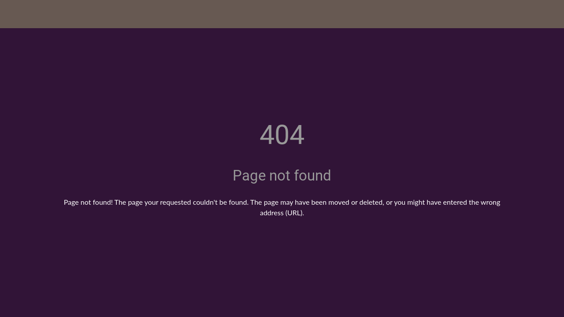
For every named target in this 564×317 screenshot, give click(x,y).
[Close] (14, 14)
